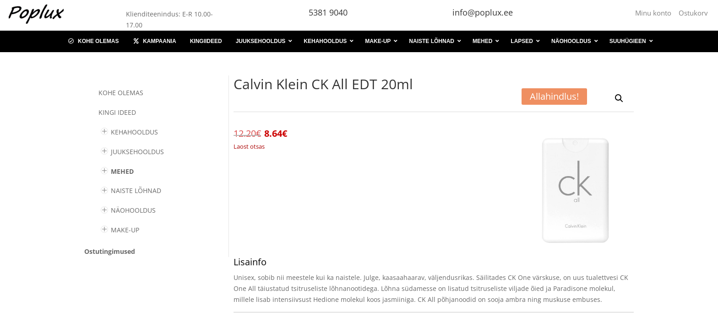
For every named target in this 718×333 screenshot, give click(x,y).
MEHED (122, 171)
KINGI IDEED (117, 112)
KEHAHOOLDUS (134, 132)
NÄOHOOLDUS (133, 210)
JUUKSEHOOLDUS (137, 151)
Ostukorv (693, 12)
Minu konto (655, 12)
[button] (619, 98)
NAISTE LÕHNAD (136, 190)
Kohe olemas (120, 92)
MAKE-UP (125, 230)
